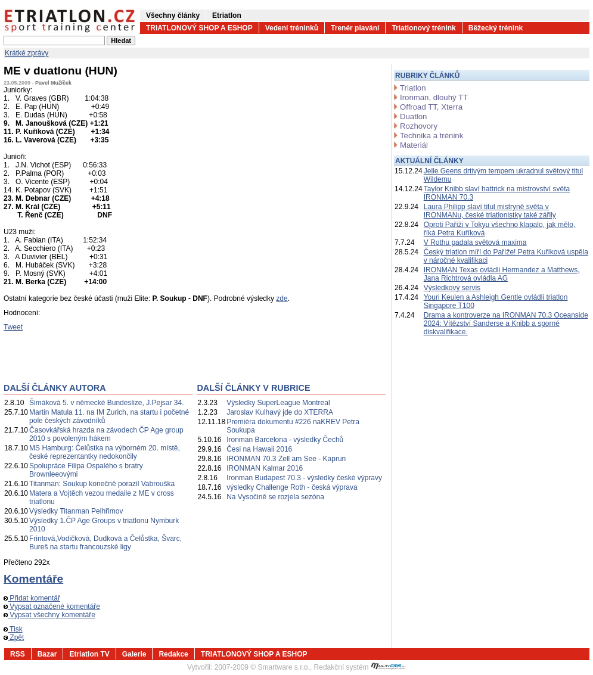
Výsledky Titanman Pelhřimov (76, 511)
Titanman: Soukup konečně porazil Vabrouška (102, 484)
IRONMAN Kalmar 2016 (264, 468)
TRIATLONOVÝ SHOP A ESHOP (199, 28)
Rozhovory (418, 126)
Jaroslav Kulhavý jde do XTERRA (279, 412)
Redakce (173, 654)
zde (281, 298)
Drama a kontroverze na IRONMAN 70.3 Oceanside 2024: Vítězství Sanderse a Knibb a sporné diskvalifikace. (506, 323)
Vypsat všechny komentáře (49, 615)
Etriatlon (226, 15)
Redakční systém (360, 667)
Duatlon (413, 116)
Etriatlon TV (89, 654)
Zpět (14, 637)
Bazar (47, 654)
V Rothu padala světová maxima (475, 242)
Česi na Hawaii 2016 (259, 449)
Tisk (13, 629)
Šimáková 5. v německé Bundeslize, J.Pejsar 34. (106, 403)
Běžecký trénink (495, 28)
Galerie (134, 654)
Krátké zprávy (26, 53)
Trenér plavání (355, 28)
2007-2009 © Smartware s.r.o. (262, 667)
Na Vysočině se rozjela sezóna (275, 497)
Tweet (13, 327)
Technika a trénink (431, 135)
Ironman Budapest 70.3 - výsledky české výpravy (304, 478)
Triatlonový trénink (423, 28)
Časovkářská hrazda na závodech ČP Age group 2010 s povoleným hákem (106, 434)
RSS (17, 654)
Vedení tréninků (291, 28)
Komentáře (33, 579)
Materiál (414, 145)
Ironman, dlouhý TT (434, 97)
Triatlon (413, 87)
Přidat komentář (32, 598)
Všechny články (173, 15)
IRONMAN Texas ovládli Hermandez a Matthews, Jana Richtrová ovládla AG (502, 274)
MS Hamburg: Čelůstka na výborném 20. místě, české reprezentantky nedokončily (104, 452)
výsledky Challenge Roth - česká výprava (291, 487)
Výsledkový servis (452, 288)
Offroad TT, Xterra (431, 106)
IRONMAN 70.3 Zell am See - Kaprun (286, 459)
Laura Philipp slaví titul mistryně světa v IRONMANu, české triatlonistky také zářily (490, 211)
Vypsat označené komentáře (52, 606)
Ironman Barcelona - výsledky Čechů (284, 440)
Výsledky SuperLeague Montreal (278, 403)
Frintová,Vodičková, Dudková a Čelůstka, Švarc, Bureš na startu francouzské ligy (105, 542)
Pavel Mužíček (53, 83)
